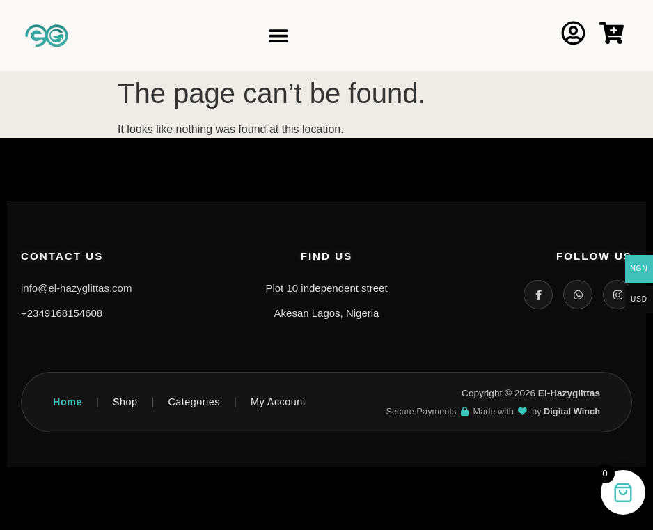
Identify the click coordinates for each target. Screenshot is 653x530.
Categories (194, 401)
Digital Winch (572, 411)
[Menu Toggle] (278, 35)
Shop (125, 401)
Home (67, 401)
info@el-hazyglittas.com (76, 288)
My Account (278, 401)
